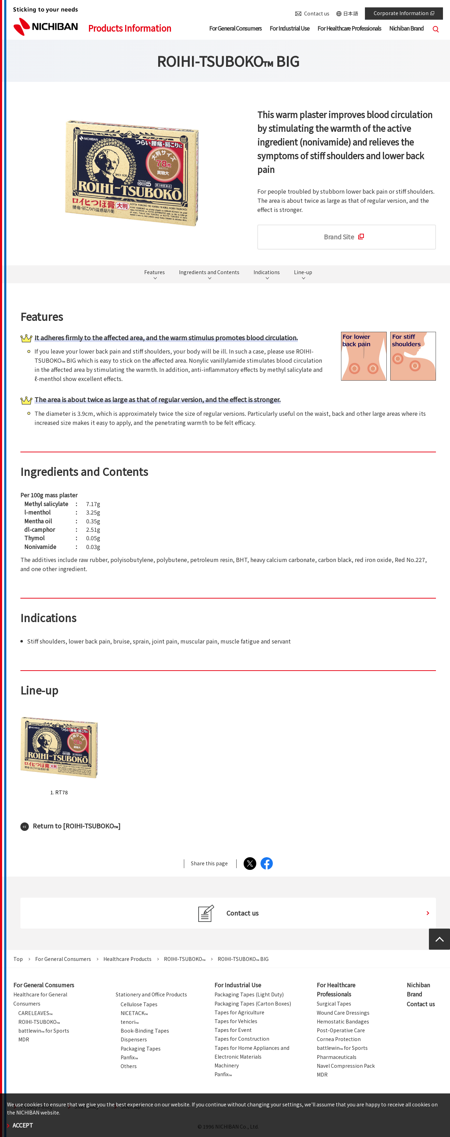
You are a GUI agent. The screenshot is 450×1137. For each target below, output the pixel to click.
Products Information (129, 28)
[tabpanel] (131, 173)
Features (154, 272)
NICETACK (134, 1012)
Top (18, 958)
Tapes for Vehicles (235, 1021)
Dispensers (134, 1039)
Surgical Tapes (334, 1003)
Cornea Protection (339, 1038)
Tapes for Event (233, 1029)
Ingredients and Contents (209, 272)
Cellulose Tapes (139, 1004)
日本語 (350, 13)
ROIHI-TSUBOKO (184, 958)
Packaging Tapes (141, 1048)
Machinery (226, 1065)
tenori (130, 1021)
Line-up (303, 272)
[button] (235, 30)
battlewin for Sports (43, 1030)
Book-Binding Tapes (145, 1030)
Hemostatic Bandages (343, 1021)
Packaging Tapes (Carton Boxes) (252, 1003)
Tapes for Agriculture (239, 1012)
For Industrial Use (237, 985)
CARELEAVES (35, 1012)
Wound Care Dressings (343, 1012)
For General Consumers (63, 958)
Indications (266, 272)
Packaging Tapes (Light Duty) (249, 994)
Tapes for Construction (241, 1038)
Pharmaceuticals (336, 1056)
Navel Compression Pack (346, 1065)
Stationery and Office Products (151, 994)
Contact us (316, 13)
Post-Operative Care (341, 1030)
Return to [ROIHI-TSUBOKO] (77, 826)
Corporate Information (404, 13)
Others (129, 1066)
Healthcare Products (127, 958)
